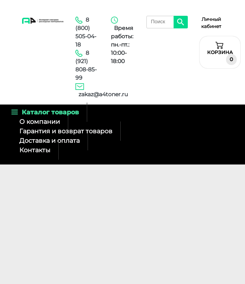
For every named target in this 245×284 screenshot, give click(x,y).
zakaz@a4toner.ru (103, 94)
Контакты (34, 150)
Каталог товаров (45, 112)
